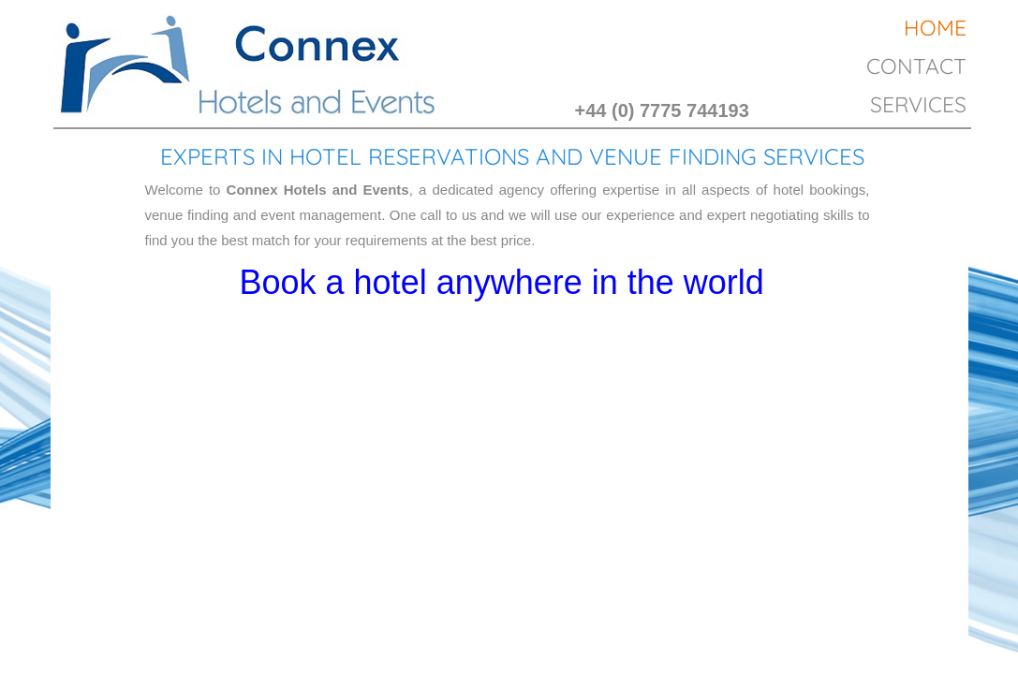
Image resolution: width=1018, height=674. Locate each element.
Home (935, 27)
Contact (916, 66)
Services (918, 104)
